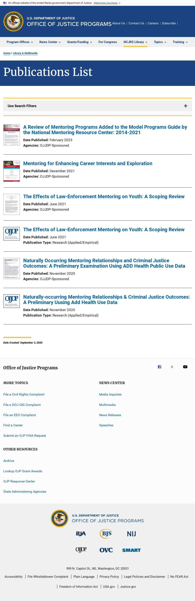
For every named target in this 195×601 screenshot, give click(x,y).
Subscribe (169, 23)
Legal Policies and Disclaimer (144, 577)
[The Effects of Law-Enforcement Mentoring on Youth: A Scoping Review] (11, 205)
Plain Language (83, 577)
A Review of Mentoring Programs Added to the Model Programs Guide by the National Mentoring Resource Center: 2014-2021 (105, 129)
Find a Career (13, 425)
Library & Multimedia (25, 53)
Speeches (106, 425)
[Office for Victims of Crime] (106, 553)
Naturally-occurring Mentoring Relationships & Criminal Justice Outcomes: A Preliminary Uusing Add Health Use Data (106, 299)
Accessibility (13, 577)
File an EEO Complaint (19, 415)
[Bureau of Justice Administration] (81, 537)
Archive (8, 461)
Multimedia (107, 405)
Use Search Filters (22, 106)
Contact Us (136, 23)
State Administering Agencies (24, 491)
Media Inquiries (110, 394)
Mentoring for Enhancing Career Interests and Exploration (87, 163)
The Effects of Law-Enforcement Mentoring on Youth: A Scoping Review (104, 196)
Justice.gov (128, 587)
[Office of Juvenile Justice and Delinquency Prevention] (81, 553)
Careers (153, 23)
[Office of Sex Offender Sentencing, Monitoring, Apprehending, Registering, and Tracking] (131, 552)
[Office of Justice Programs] (13, 21)
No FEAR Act (179, 577)
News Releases (110, 415)
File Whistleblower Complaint (48, 577)
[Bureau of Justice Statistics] (106, 539)
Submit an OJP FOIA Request (24, 436)
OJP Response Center (19, 481)
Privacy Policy (109, 577)
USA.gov (109, 587)
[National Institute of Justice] (131, 537)
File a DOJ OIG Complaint (22, 405)
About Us (118, 23)
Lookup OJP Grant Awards (22, 471)
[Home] (69, 21)
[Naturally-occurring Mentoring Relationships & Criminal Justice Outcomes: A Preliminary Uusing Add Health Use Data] (11, 301)
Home (6, 53)
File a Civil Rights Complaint (23, 394)
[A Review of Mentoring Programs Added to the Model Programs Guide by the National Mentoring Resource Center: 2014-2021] (11, 135)
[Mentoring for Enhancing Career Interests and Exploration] (11, 172)
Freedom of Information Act (78, 587)
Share (184, 26)
